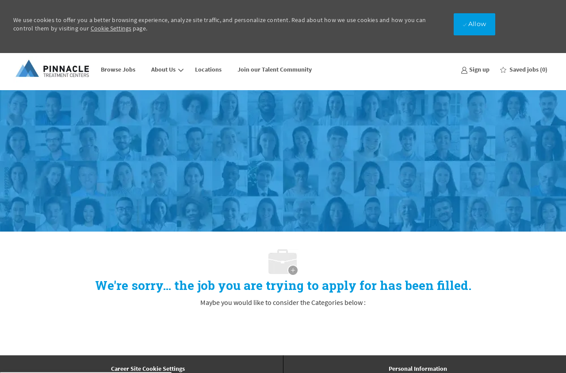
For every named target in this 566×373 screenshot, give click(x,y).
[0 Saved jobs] (523, 69)
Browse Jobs (118, 69)
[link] (475, 69)
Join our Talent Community (274, 69)
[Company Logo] (53, 69)
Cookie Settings (111, 28)
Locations (208, 69)
